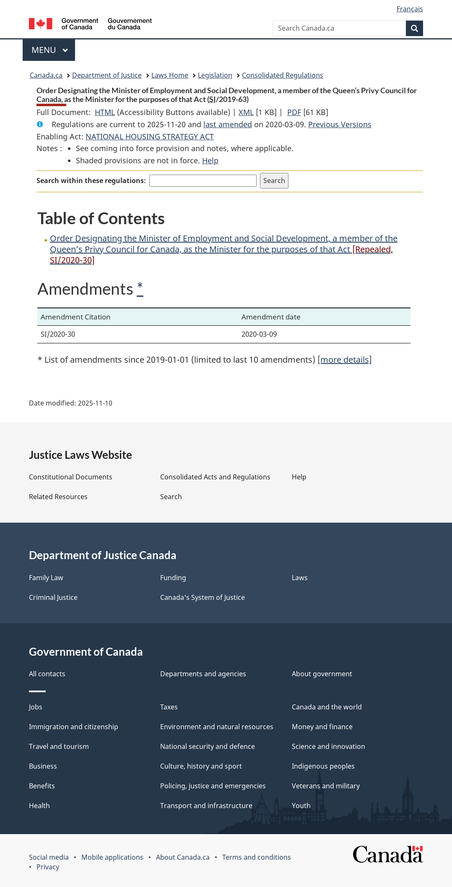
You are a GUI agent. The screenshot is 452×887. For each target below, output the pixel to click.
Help (210, 160)
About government (322, 673)
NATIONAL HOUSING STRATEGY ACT (150, 136)
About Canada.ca (183, 857)
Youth (301, 805)
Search (171, 496)
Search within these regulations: (91, 180)
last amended (227, 124)
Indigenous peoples (323, 766)
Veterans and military (326, 785)
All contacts (47, 673)
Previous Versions (339, 124)
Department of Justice (107, 75)
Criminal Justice (53, 597)
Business (43, 766)
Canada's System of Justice (202, 597)
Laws (300, 577)
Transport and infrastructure (206, 805)
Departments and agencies (203, 673)
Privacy (47, 866)
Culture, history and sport (201, 766)
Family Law (46, 577)
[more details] (344, 359)
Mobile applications (112, 857)
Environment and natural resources (216, 726)
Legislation (215, 75)
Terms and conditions (256, 857)
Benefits (42, 785)
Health (39, 805)
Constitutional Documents (70, 476)
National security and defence (207, 746)
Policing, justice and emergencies (213, 785)
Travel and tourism (59, 746)
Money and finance (322, 726)
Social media (49, 857)
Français (410, 8)
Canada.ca (46, 75)
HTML (105, 112)
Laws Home (169, 75)
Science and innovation (328, 746)
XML (246, 112)
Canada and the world (327, 707)
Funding (173, 577)
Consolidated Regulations (282, 75)
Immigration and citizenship (73, 726)
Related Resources (58, 496)
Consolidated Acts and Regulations (215, 476)
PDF (294, 112)
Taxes (169, 707)
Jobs (35, 707)
